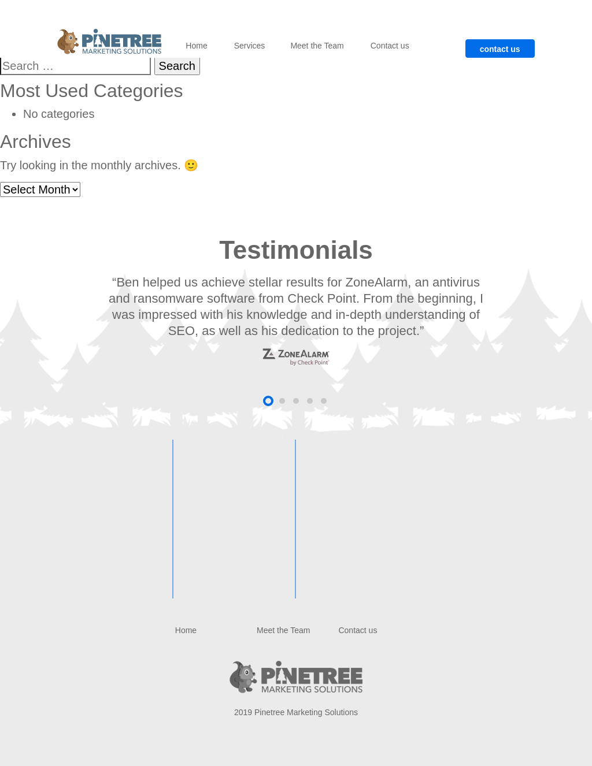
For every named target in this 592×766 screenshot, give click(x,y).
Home (196, 45)
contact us (500, 49)
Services (249, 45)
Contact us (390, 45)
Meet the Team (316, 45)
